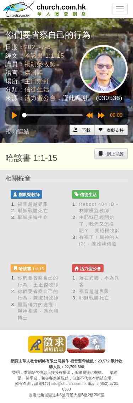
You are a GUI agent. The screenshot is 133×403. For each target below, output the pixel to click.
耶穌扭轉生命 (33, 217)
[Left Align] (111, 130)
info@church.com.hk (69, 383)
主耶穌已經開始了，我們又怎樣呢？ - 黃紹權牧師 (99, 224)
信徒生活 (37, 89)
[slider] (52, 115)
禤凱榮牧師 (40, 64)
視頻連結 (17, 131)
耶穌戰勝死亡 (33, 210)
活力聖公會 (40, 98)
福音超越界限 (33, 204)
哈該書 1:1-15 (44, 55)
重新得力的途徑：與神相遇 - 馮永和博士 (38, 311)
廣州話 (34, 72)
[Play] (14, 115)
